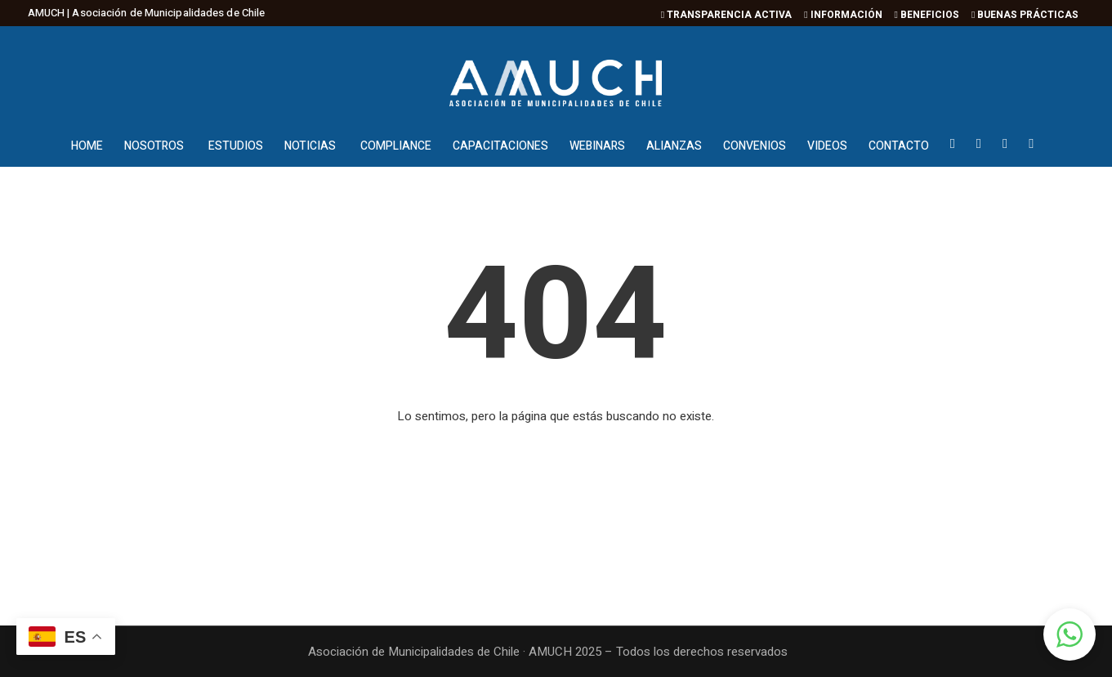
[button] (1069, 634)
